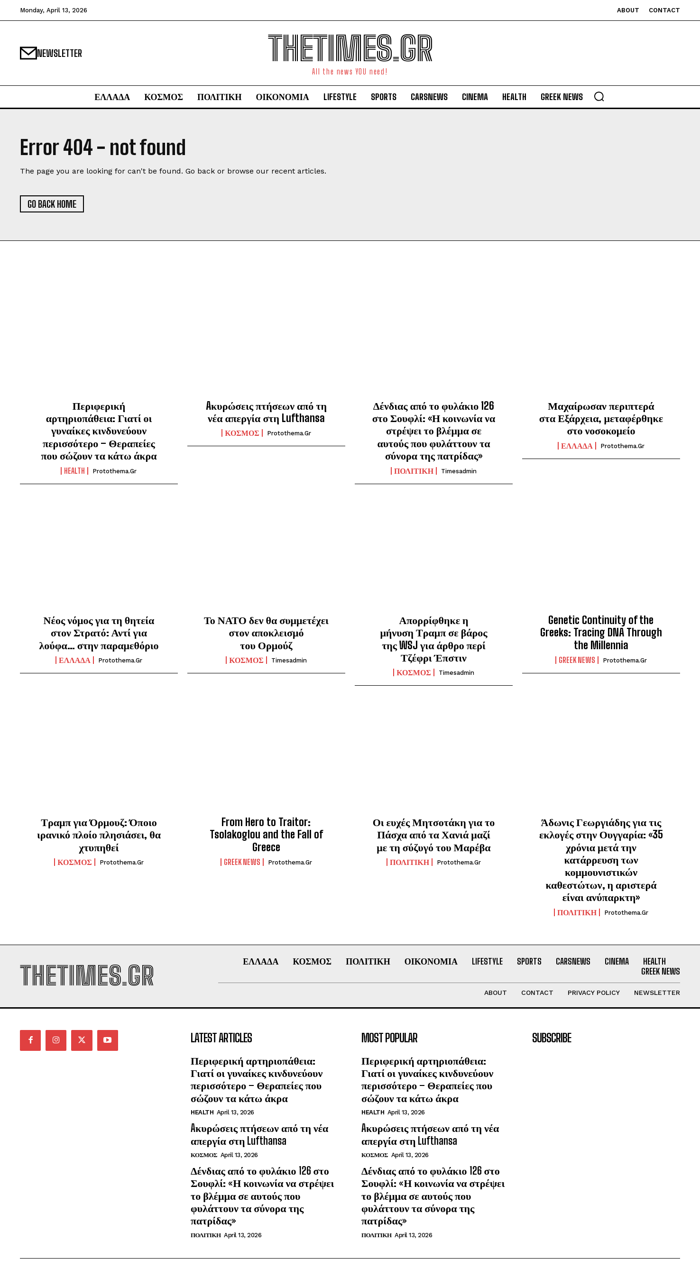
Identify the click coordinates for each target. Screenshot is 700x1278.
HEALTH (74, 471)
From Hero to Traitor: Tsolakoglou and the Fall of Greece (266, 835)
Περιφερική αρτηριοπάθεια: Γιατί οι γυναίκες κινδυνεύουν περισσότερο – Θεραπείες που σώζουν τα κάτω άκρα (99, 430)
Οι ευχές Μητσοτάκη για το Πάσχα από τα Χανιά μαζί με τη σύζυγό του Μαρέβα (434, 835)
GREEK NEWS (577, 660)
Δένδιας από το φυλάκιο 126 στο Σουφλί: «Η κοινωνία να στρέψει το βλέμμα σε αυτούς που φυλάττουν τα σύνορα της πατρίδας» (434, 430)
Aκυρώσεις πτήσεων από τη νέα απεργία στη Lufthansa (266, 411)
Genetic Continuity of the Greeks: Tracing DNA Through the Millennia (601, 633)
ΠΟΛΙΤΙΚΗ (413, 471)
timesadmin (459, 471)
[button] (599, 96)
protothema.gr (114, 471)
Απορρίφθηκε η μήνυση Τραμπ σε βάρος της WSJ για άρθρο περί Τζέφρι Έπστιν (433, 639)
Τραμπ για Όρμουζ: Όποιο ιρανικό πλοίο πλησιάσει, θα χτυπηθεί (99, 835)
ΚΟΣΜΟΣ (242, 433)
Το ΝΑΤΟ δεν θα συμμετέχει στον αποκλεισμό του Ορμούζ (266, 633)
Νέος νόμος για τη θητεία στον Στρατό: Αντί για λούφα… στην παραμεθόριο (98, 633)
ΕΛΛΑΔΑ (577, 446)
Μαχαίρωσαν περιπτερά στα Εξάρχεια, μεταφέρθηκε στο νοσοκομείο (601, 418)
